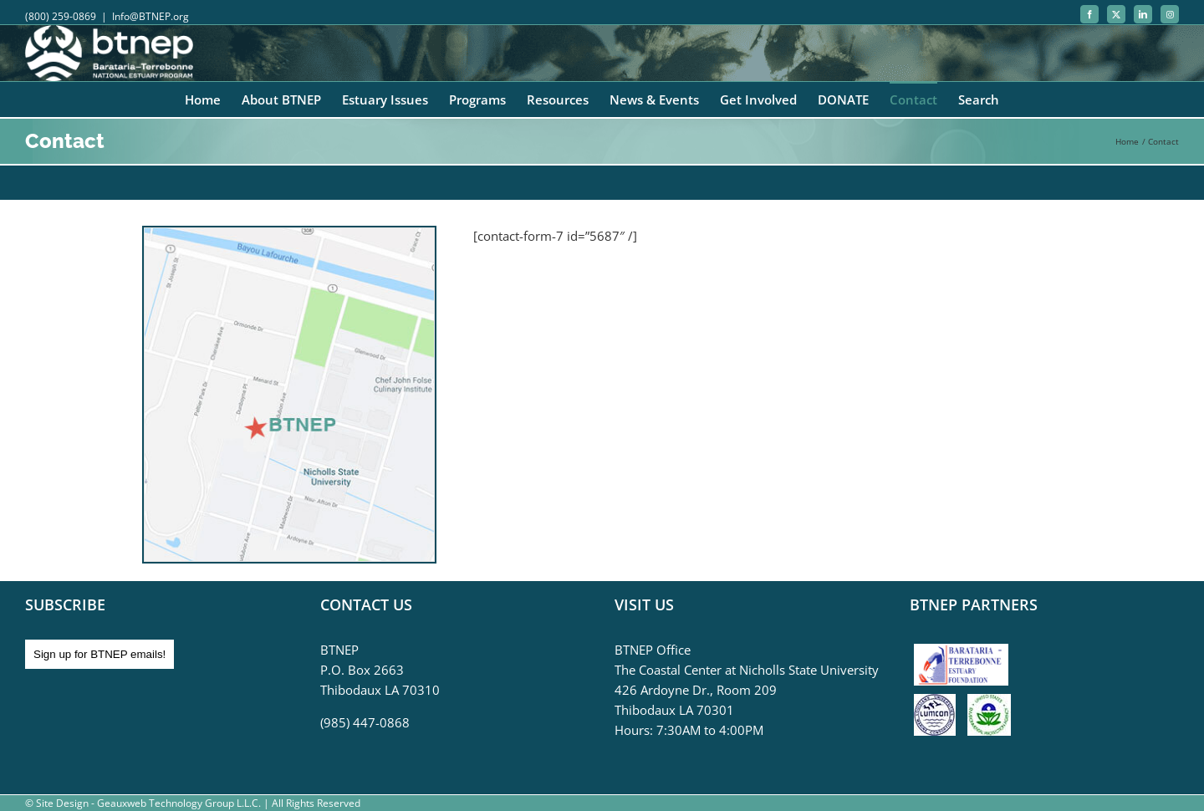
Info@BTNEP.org (150, 16)
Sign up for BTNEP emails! (99, 654)
